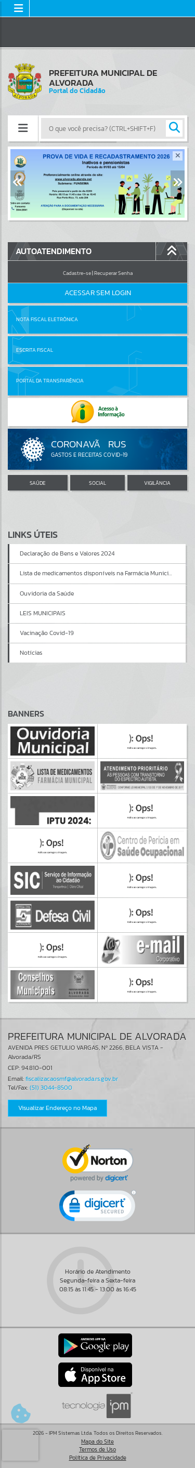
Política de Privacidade (97, 1457)
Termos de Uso (97, 1449)
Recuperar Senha (113, 273)
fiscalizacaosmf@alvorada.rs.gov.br (71, 1078)
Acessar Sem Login (97, 292)
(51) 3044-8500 (51, 1087)
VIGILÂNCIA (157, 483)
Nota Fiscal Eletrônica (47, 319)
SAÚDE (38, 483)
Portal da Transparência (50, 381)
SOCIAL (97, 483)
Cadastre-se (77, 273)
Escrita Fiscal (34, 350)
